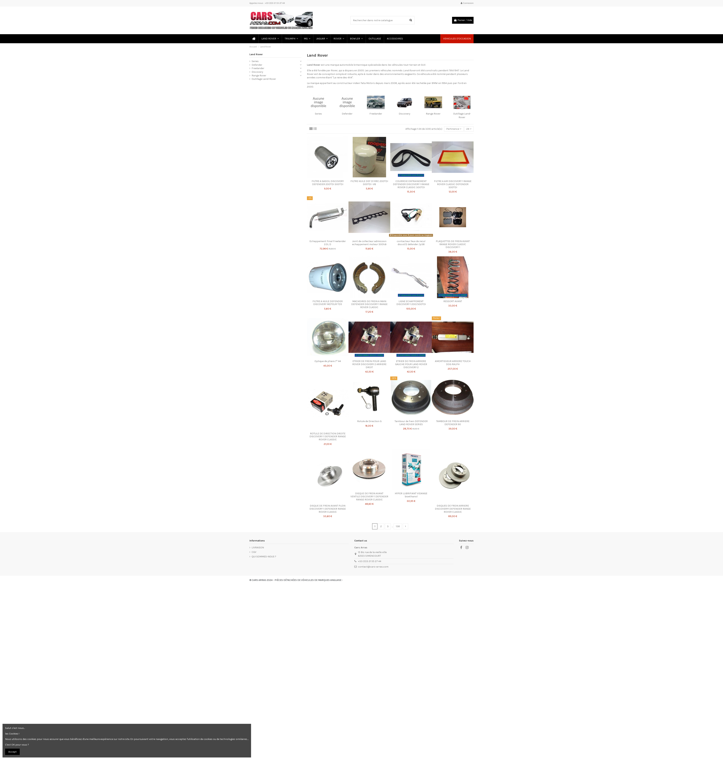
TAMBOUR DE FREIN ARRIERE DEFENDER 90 (452, 423)
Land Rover (256, 54)
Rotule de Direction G (369, 421)
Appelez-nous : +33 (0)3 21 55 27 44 (267, 3)
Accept (12, 751)
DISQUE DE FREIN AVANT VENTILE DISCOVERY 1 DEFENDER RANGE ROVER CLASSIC (369, 496)
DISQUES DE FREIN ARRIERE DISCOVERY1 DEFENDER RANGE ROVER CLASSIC (453, 508)
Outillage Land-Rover (264, 79)
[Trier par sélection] (453, 129)
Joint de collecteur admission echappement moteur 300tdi (369, 243)
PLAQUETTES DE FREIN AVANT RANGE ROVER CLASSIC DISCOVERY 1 (453, 244)
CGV (254, 552)
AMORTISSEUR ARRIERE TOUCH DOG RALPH (452, 363)
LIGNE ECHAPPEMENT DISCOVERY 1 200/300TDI (411, 303)
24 (468, 128)
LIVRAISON (258, 547)
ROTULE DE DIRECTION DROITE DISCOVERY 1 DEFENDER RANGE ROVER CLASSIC (327, 436)
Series (318, 113)
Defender (347, 113)
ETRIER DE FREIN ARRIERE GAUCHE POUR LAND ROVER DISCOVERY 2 (411, 364)
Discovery (404, 113)
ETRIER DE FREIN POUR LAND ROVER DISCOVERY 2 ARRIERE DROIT (369, 364)
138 (398, 526)
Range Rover (433, 113)
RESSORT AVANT (452, 301)
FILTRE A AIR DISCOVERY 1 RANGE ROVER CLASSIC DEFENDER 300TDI (452, 184)
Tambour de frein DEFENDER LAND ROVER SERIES (411, 423)
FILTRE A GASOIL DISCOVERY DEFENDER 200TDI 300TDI (328, 183)
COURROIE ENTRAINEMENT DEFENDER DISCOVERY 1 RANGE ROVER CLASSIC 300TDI (411, 184)
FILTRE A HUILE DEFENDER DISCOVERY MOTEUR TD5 (328, 303)
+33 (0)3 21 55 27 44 (369, 561)
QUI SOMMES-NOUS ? (264, 556)
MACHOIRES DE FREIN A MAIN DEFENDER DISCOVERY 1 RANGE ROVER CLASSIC (369, 304)
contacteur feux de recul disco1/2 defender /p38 (411, 243)
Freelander (375, 113)
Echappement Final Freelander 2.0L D (327, 243)
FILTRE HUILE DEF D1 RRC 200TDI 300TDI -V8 (369, 183)
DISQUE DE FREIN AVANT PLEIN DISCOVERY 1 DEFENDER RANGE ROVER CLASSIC (327, 508)
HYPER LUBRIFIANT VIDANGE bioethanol (411, 495)
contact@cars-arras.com (373, 566)
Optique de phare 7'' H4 (328, 361)
